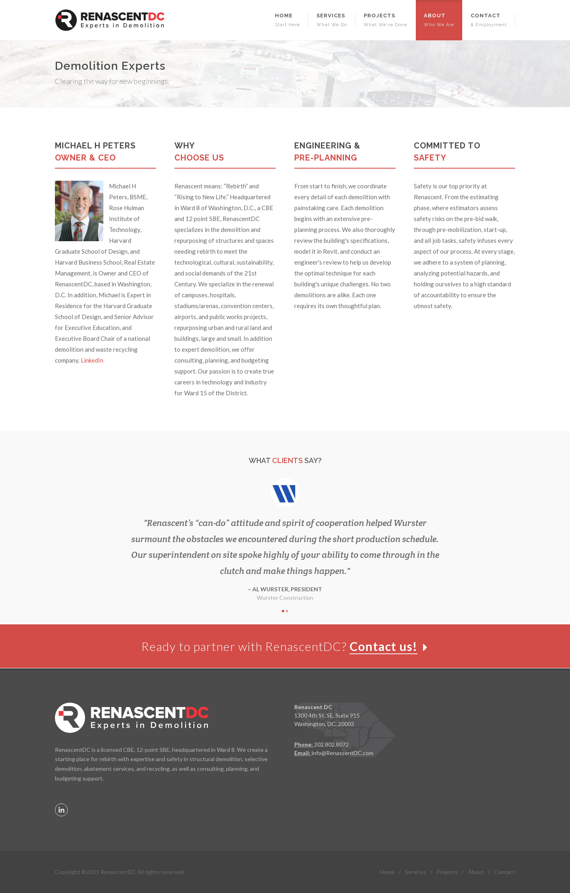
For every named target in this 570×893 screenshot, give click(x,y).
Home (387, 871)
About (476, 871)
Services (415, 871)
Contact (504, 871)
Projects (447, 871)
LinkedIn (92, 360)
